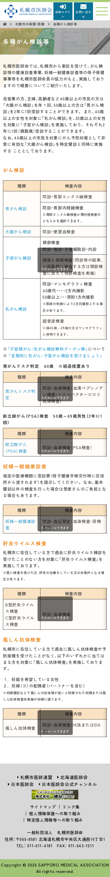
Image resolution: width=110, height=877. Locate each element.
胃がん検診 (16, 208)
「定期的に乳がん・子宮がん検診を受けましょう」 (55, 355)
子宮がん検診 (18, 258)
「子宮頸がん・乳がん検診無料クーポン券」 (47, 349)
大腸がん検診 (18, 231)
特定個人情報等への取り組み (55, 820)
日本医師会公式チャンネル (69, 784)
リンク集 (71, 807)
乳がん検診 (16, 309)
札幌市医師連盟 (36, 777)
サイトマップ (43, 807)
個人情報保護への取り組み (55, 813)
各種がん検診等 (65, 24)
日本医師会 (22, 784)
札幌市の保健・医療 (30, 24)
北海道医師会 (74, 777)
